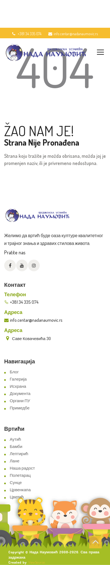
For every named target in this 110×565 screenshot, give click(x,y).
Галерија (18, 379)
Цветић (17, 497)
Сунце (16, 482)
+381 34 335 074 (26, 33)
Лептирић (19, 453)
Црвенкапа (20, 489)
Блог (14, 371)
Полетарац (20, 475)
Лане (14, 460)
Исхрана (18, 386)
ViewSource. (36, 562)
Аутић (15, 439)
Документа (20, 393)
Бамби (16, 446)
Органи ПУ (20, 400)
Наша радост (22, 468)
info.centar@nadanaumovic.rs (73, 33)
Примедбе (19, 408)
